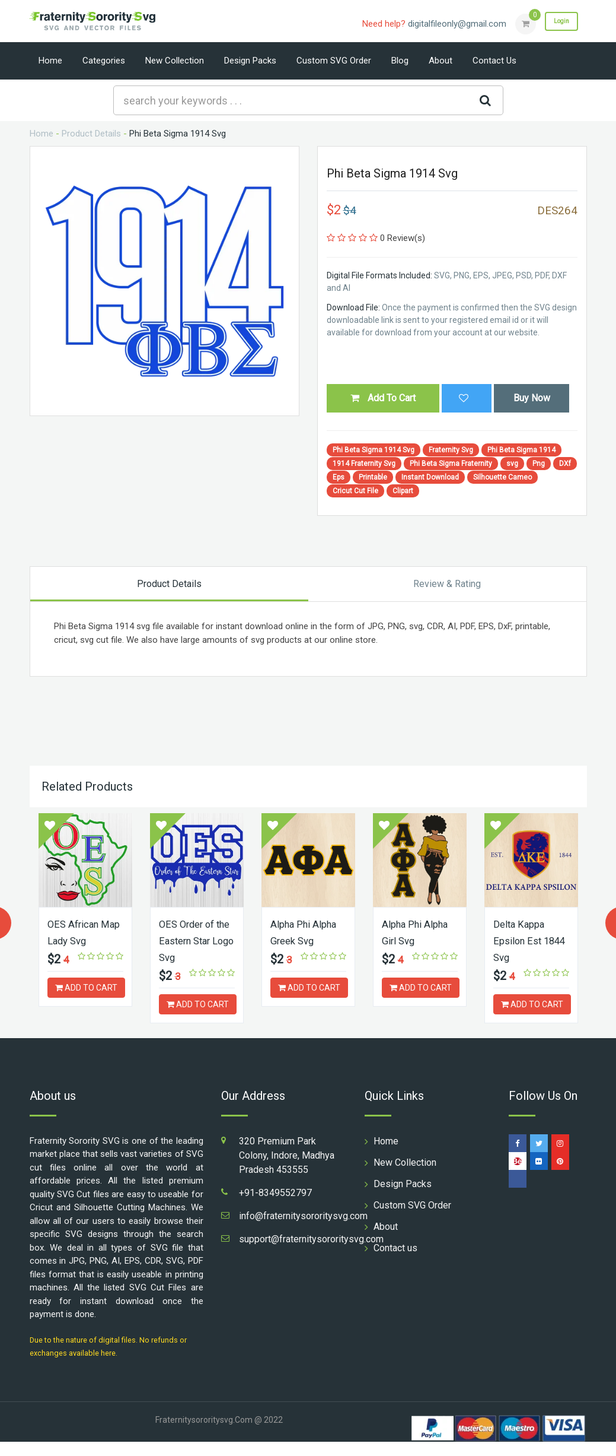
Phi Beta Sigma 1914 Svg (373, 450)
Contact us (494, 60)
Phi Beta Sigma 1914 (521, 450)
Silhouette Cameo (502, 477)
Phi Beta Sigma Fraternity (451, 463)
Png (538, 463)
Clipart (402, 491)
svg (512, 463)
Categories (103, 60)
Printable (373, 477)
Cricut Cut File (355, 491)
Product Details (91, 133)
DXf (565, 463)
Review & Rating (447, 583)
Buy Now (531, 398)
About (440, 60)
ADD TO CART (86, 986)
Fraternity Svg (451, 450)
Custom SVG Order (333, 60)
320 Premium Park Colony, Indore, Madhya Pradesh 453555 (286, 1169)
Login (556, 23)
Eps (338, 477)
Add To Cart (383, 398)
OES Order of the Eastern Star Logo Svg (196, 940)
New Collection (174, 60)
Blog (399, 60)
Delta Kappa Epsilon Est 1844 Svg (520, 940)
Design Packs (250, 60)
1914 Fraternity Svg (364, 463)
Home (50, 60)
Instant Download (430, 477)
